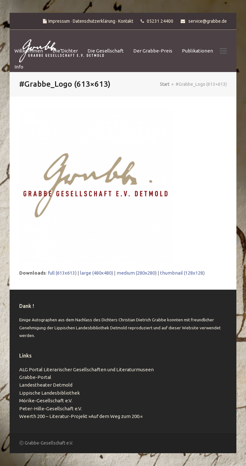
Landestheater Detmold (45, 385)
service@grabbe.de (207, 21)
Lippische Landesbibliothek (49, 393)
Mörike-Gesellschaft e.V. (45, 400)
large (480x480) (96, 273)
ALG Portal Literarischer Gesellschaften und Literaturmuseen (86, 369)
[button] (223, 51)
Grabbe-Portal (35, 377)
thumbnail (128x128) (182, 273)
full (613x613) (62, 273)
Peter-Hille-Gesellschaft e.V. (50, 408)
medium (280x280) (137, 273)
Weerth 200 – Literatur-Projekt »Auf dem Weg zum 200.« (81, 416)
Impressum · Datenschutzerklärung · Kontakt (90, 21)
